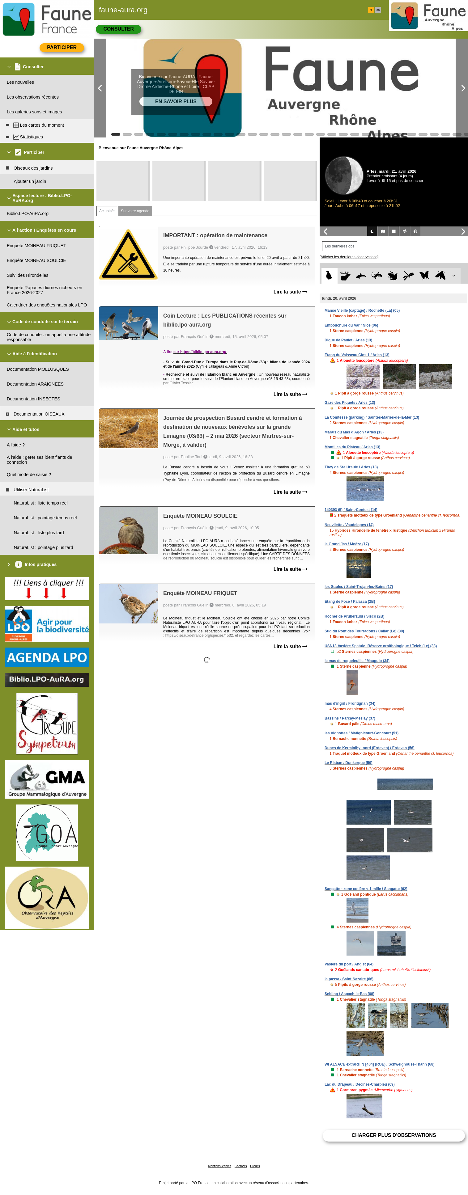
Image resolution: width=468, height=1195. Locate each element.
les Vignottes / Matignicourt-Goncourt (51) (361, 733)
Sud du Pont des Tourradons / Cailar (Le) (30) (364, 631)
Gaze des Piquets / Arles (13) (350, 402)
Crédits (255, 1166)
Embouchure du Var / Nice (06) (351, 325)
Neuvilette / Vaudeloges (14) (349, 525)
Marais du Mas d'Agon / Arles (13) (354, 432)
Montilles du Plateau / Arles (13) (352, 447)
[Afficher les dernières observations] (349, 257)
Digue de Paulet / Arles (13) (348, 340)
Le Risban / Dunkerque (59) (348, 763)
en (378, 9)
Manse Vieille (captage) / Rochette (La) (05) (362, 310)
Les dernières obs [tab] (339, 246)
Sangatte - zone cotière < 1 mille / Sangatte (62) (366, 889)
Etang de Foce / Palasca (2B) (350, 601)
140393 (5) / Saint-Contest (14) (351, 510)
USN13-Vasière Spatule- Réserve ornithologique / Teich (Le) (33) (381, 646)
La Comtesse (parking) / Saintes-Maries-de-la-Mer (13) (372, 417)
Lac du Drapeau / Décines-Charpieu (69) (360, 1084)
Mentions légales (219, 1166)
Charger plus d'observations (393, 1135)
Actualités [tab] (107, 211)
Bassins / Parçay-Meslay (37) (350, 718)
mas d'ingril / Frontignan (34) (350, 703)
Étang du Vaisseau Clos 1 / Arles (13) (357, 355)
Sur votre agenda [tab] (135, 211)
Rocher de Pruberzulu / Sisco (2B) (354, 616)
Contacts (241, 1166)
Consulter (118, 29)
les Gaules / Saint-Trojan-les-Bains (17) (359, 587)
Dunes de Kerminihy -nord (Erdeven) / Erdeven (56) (370, 748)
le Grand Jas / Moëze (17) (347, 544)
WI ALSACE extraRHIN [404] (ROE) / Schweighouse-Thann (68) (380, 1064)
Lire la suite (290, 291)
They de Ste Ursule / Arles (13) (351, 467)
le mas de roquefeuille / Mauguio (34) (357, 661)
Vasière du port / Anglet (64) (349, 964)
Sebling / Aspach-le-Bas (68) (349, 994)
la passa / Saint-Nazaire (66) (349, 979)
